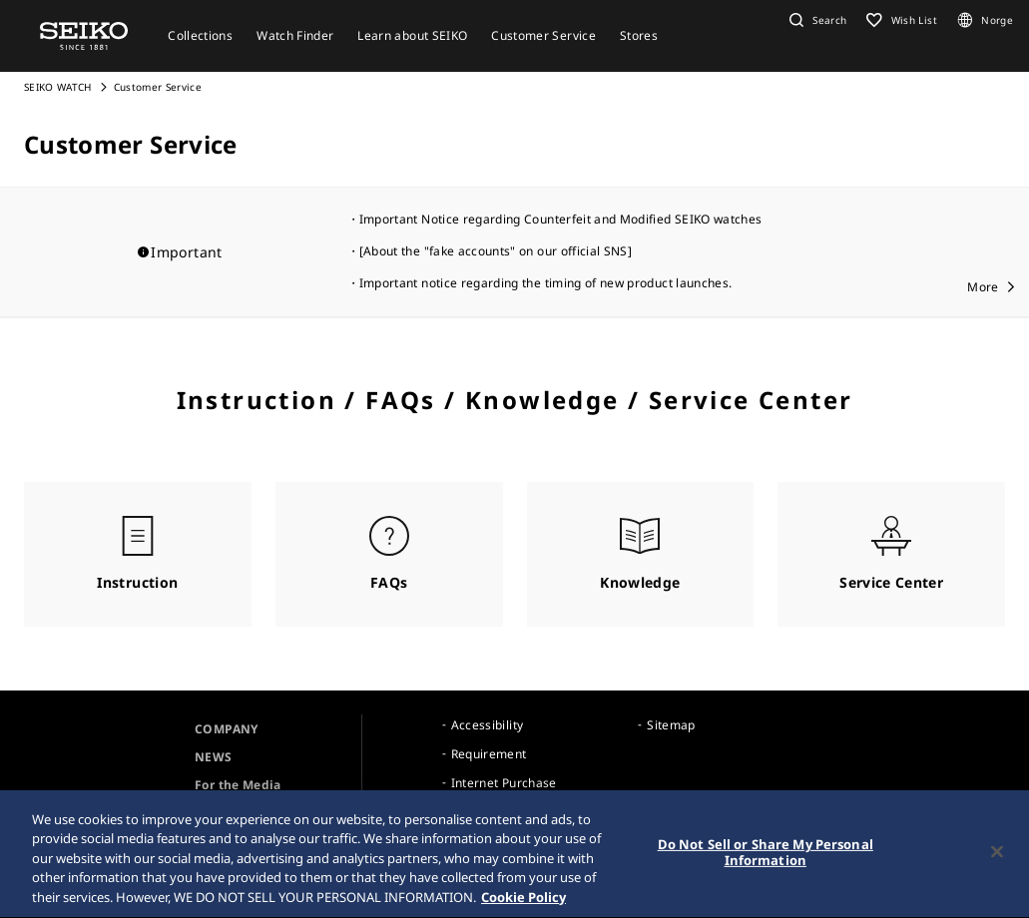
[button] (815, 20)
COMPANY (226, 728)
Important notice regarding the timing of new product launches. (546, 282)
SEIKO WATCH (58, 87)
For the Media (238, 784)
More (982, 286)
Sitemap (671, 724)
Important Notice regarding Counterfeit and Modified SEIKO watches (561, 219)
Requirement (489, 753)
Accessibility (487, 724)
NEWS (213, 756)
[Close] (997, 856)
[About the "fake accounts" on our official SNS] (495, 250)
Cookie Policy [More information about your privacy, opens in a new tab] (523, 902)
